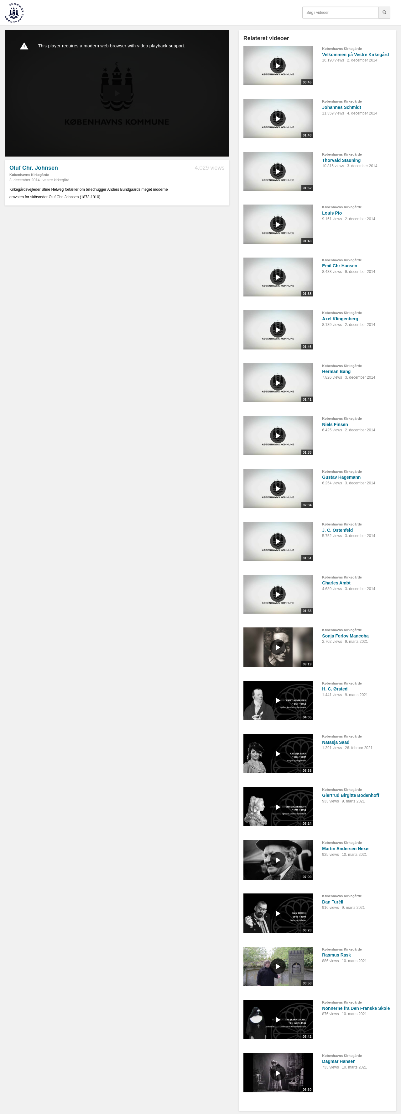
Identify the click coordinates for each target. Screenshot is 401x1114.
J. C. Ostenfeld (337, 530)
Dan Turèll (332, 901)
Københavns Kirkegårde (29, 175)
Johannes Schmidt (341, 107)
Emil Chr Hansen (339, 265)
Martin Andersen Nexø (345, 848)
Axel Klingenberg (340, 318)
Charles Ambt (336, 582)
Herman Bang (336, 371)
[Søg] (384, 13)
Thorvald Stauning (341, 160)
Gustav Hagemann (341, 477)
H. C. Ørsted (334, 688)
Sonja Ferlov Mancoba (345, 635)
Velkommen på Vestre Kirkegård (355, 54)
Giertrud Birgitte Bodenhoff (350, 795)
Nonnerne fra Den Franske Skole (356, 1008)
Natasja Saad (335, 742)
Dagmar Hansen (339, 1061)
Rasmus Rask (336, 954)
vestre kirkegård (56, 180)
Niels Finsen (335, 424)
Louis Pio (332, 213)
